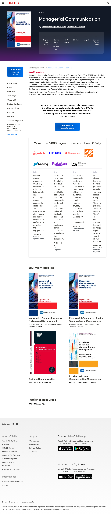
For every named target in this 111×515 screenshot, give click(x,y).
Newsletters (34, 444)
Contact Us (34, 441)
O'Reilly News (8, 448)
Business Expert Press (96, 42)
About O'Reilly (9, 436)
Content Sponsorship (11, 469)
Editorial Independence (36, 509)
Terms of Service (8, 509)
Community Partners (11, 455)
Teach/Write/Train (10, 441)
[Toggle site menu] (3, 3)
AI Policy (32, 451)
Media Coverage (9, 451)
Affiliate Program (9, 458)
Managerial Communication (60, 68)
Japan (5, 485)
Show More (12, 134)
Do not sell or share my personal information (18, 502)
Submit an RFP (8, 462)
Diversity (6, 466)
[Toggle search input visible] (108, 3)
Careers (5, 444)
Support (33, 436)
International (9, 476)
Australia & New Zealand (12, 481)
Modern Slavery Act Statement (57, 509)
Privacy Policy (35, 448)
